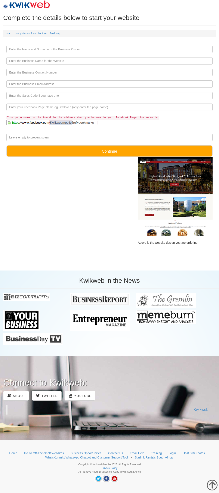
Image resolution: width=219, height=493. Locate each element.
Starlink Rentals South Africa (154, 457)
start (8, 33)
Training (156, 453)
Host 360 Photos (194, 453)
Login (172, 453)
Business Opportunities (86, 453)
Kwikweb (201, 409)
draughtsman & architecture (30, 33)
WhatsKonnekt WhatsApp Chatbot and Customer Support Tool (86, 457)
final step (55, 33)
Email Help (137, 453)
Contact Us (115, 453)
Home (13, 453)
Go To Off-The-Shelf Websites (44, 453)
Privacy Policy (109, 468)
